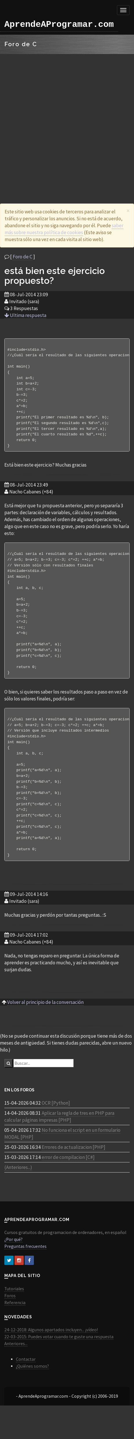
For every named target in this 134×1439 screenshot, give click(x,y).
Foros (10, 1315)
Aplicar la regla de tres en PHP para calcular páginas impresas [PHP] (59, 1136)
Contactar (26, 1379)
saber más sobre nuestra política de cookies (64, 229)
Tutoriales (14, 1308)
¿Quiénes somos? (32, 1385)
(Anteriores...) (18, 1187)
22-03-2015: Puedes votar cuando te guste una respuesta (58, 1356)
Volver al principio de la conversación (45, 1022)
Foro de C (22, 256)
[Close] (128, 211)
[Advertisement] (65, 121)
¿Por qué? (13, 1259)
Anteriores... (15, 1363)
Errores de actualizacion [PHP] (73, 1167)
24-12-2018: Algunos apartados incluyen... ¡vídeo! (51, 1349)
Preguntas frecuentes (25, 1266)
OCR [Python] (56, 1122)
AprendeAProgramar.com (59, 24)
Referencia (14, 1322)
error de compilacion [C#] (68, 1177)
